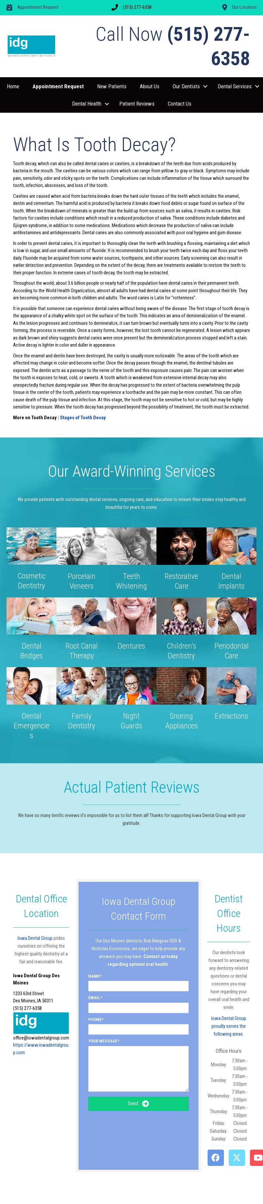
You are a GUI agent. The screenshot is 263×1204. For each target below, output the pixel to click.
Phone (95, 1019)
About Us (149, 86)
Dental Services (235, 86)
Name (93, 976)
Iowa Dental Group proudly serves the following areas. (228, 1026)
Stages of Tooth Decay (83, 418)
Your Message (102, 1041)
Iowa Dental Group (35, 938)
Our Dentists (186, 86)
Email (94, 997)
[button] (205, 86)
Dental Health (86, 103)
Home (13, 86)
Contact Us (179, 103)
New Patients (111, 86)
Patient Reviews (136, 103)
